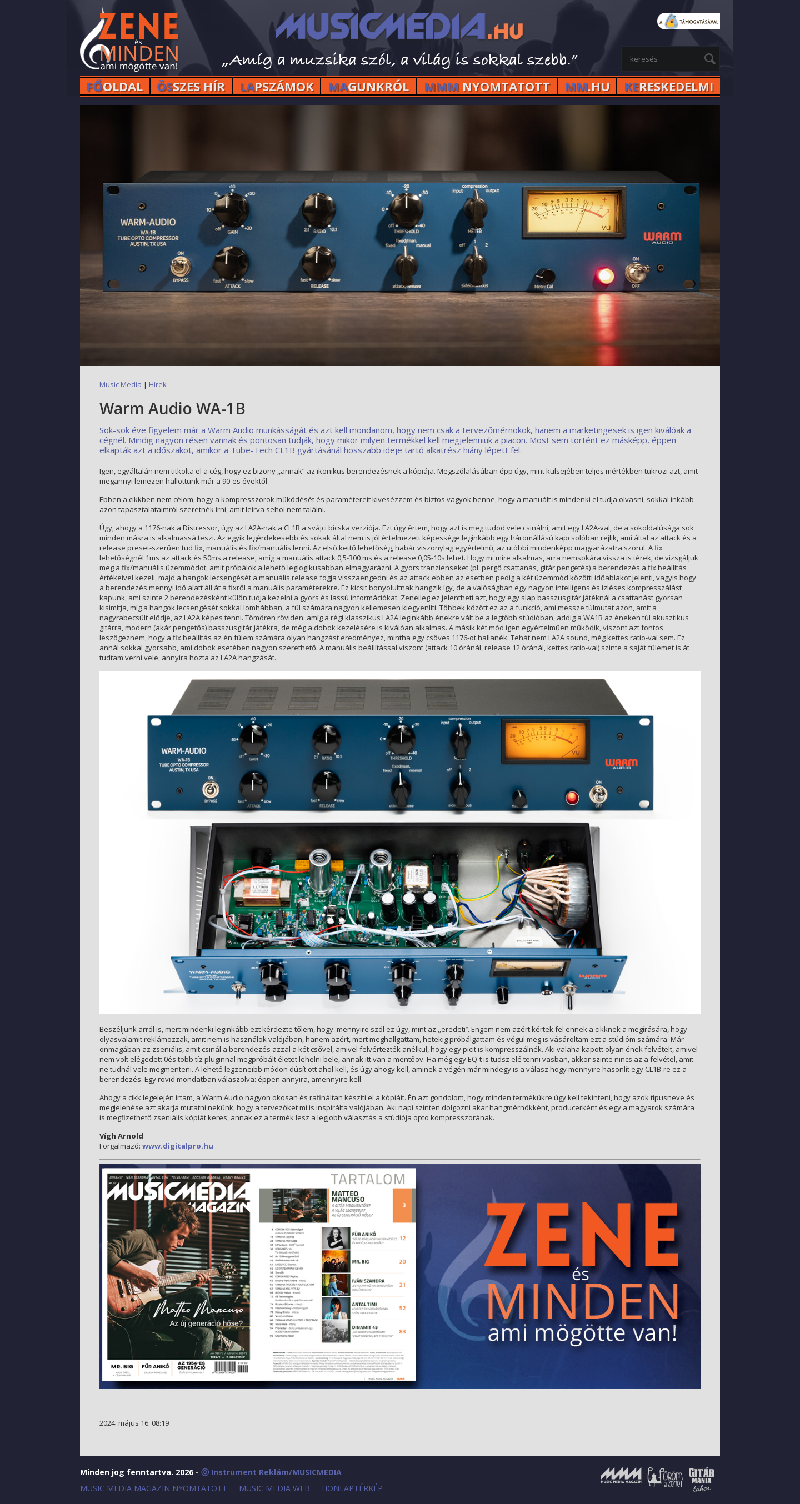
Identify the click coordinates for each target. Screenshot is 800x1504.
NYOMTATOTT (487, 86)
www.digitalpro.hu (177, 1146)
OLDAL (114, 86)
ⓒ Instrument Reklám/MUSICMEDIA (271, 1472)
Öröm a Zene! (665, 1479)
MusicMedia (130, 41)
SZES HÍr (191, 86)
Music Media (120, 384)
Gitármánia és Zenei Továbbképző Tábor (701, 1479)
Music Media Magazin (621, 1479)
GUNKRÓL (368, 86)
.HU (587, 86)
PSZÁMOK (276, 86)
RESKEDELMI (668, 86)
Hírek (158, 384)
